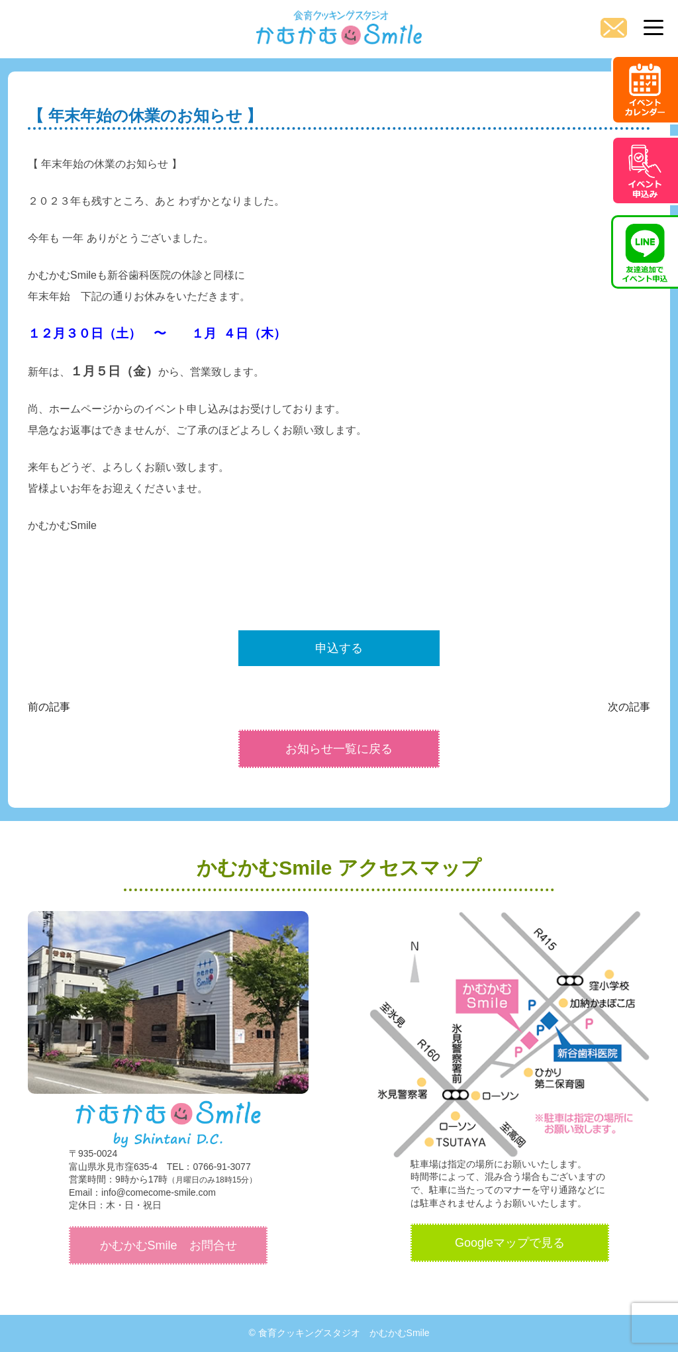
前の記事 (49, 706)
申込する (339, 648)
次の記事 (629, 706)
